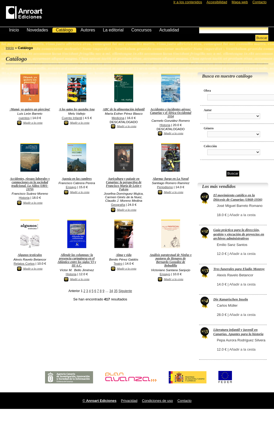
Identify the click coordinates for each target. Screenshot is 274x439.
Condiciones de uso (157, 401)
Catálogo (64, 30)
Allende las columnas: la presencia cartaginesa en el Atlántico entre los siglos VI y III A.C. (77, 260)
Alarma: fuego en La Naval (171, 179)
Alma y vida (123, 255)
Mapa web (240, 2)
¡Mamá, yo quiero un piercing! (29, 109)
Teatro (118, 263)
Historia (165, 125)
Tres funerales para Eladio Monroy (239, 269)
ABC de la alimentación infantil (124, 109)
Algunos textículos (30, 255)
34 (111, 291)
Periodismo (165, 187)
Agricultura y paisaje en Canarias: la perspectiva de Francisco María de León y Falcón (123, 184)
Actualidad (169, 30)
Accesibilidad (216, 2)
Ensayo (71, 187)
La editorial (113, 30)
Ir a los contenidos (187, 2)
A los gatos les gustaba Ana (76, 109)
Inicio (14, 30)
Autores (88, 30)
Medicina (118, 118)
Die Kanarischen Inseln (230, 299)
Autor (208, 110)
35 (115, 291)
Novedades (37, 30)
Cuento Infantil (72, 118)
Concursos (141, 30)
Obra (207, 90)
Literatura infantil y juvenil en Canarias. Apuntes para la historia (238, 332)
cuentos (24, 118)
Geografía (118, 204)
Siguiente (125, 291)
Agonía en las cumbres (77, 179)
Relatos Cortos (24, 263)
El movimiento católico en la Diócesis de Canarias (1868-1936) (237, 197)
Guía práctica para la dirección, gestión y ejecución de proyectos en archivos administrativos (238, 234)
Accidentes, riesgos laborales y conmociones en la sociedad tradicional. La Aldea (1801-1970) (30, 184)
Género (209, 128)
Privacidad (129, 401)
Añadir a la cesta (32, 122)
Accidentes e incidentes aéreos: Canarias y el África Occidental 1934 (170, 113)
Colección (210, 146)
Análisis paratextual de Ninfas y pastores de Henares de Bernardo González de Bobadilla (171, 260)
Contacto (259, 2)
